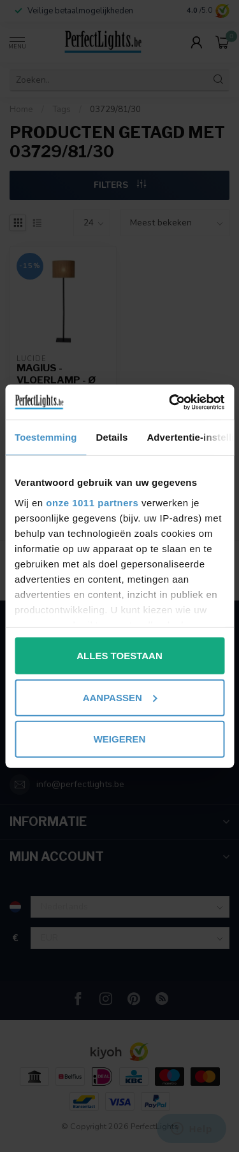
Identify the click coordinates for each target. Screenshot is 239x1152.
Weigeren (120, 739)
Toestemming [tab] (46, 437)
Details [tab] (112, 437)
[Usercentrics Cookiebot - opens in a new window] (170, 402)
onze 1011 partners (92, 502)
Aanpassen (120, 697)
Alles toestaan (119, 655)
